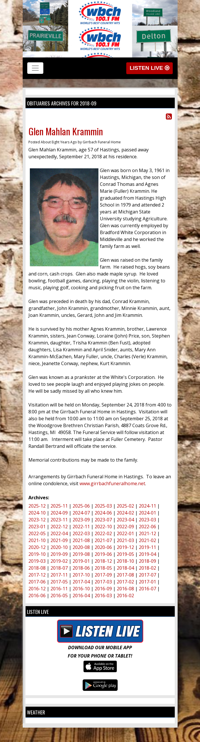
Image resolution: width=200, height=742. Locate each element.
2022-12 (59, 526)
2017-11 (59, 575)
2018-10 (125, 561)
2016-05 (59, 595)
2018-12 (103, 561)
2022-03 (81, 533)
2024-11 (147, 506)
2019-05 (125, 554)
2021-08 (81, 540)
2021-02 (147, 540)
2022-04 (59, 533)
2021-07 (103, 540)
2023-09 (81, 519)
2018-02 (147, 568)
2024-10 (37, 513)
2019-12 (125, 547)
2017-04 (81, 582)
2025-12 (37, 506)
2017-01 (147, 582)
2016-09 (103, 588)
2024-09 (59, 513)
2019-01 (81, 561)
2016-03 (103, 595)
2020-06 (103, 547)
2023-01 (37, 526)
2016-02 (125, 595)
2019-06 (103, 554)
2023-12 (37, 519)
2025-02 (125, 506)
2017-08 (125, 575)
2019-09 (59, 554)
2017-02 (125, 582)
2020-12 (37, 547)
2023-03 (147, 519)
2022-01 (125, 533)
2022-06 (147, 526)
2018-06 (81, 568)
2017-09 (103, 575)
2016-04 (81, 595)
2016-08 (125, 588)
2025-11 (59, 506)
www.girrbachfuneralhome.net (112, 483)
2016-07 (147, 588)
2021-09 (59, 540)
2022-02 (103, 533)
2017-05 (59, 582)
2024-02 (125, 513)
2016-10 (81, 588)
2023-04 (125, 519)
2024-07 (81, 513)
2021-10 (37, 540)
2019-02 (59, 561)
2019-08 (81, 554)
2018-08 (37, 568)
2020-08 (81, 547)
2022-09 (125, 526)
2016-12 (37, 588)
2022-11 (81, 526)
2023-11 (59, 519)
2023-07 (103, 519)
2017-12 (37, 575)
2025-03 (103, 506)
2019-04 (147, 554)
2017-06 (37, 582)
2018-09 (147, 561)
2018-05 (103, 568)
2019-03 (37, 561)
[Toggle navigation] (35, 68)
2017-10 (81, 575)
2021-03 (125, 540)
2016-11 (59, 588)
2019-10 (37, 554)
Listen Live (149, 68)
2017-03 (103, 582)
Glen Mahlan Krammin (65, 131)
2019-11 (147, 547)
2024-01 (147, 513)
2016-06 (37, 595)
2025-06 (81, 506)
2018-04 (125, 568)
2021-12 (147, 533)
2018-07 (59, 568)
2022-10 (103, 526)
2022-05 (37, 533)
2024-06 (103, 513)
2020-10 (59, 547)
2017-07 (147, 575)
